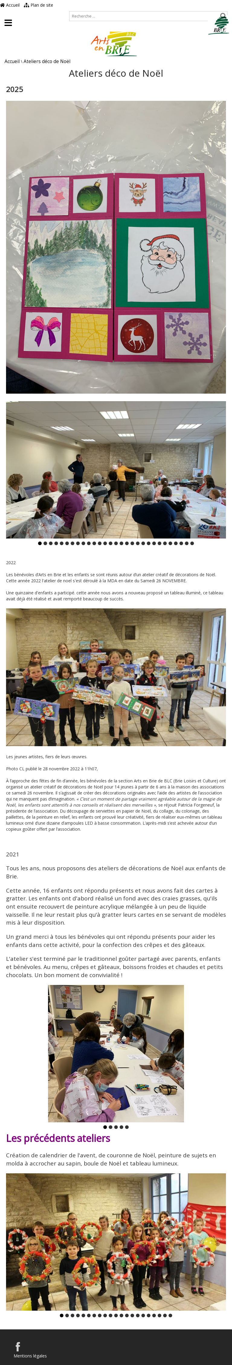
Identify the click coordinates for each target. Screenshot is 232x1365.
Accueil (10, 5)
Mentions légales (30, 1356)
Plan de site (38, 5)
